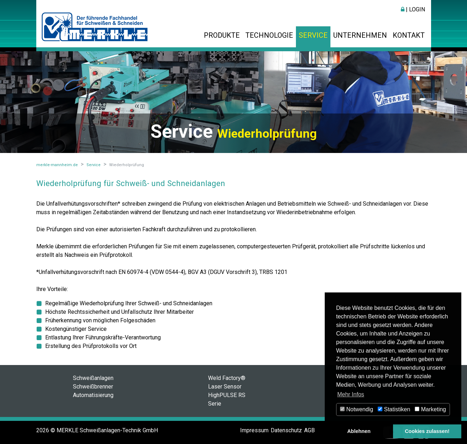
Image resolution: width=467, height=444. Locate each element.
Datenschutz (286, 430)
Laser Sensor (225, 386)
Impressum (254, 430)
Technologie (269, 35)
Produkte (222, 35)
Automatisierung (93, 395)
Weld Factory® (226, 378)
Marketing (430, 409)
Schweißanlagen (93, 378)
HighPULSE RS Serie (226, 399)
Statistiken (394, 409)
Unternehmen (360, 35)
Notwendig (356, 409)
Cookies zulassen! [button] (427, 431)
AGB (309, 430)
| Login (413, 9)
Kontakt (409, 35)
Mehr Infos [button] (350, 394)
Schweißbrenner (93, 386)
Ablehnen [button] (359, 431)
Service (313, 35)
